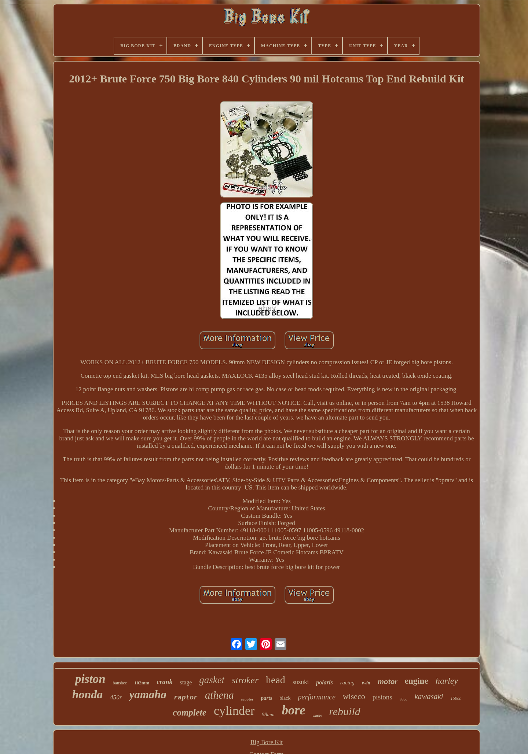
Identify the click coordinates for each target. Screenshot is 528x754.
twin (366, 682)
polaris (324, 682)
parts (266, 698)
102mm (141, 682)
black (284, 698)
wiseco (354, 696)
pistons (382, 697)
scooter (247, 699)
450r (116, 697)
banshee (120, 682)
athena (219, 695)
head (275, 679)
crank (164, 681)
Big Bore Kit (266, 742)
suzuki (301, 682)
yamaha (147, 694)
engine (416, 680)
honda (87, 694)
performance (317, 697)
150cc (456, 698)
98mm (268, 714)
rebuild (344, 711)
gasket (211, 679)
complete (189, 712)
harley (447, 680)
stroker (245, 680)
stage (186, 682)
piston (90, 678)
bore (293, 710)
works (317, 716)
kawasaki (428, 696)
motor (387, 681)
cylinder (234, 710)
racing (347, 682)
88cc (403, 699)
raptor (186, 697)
